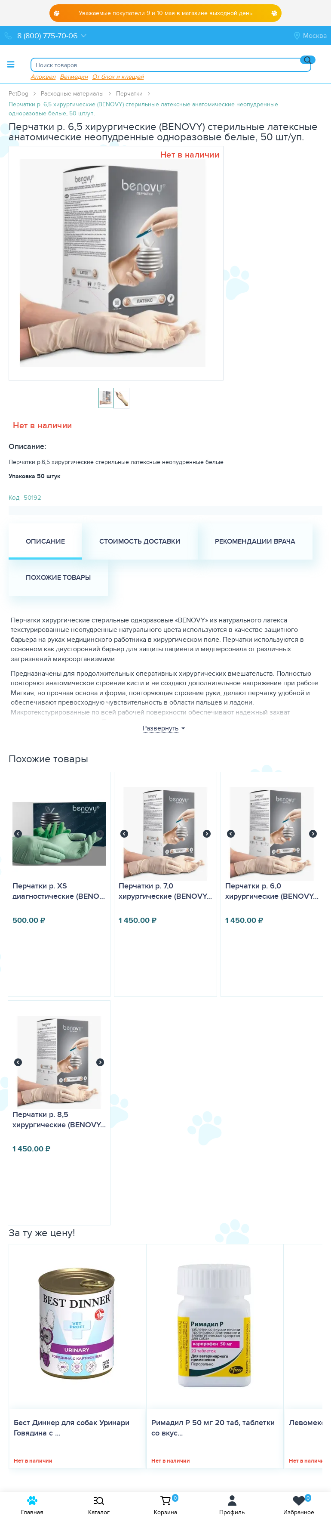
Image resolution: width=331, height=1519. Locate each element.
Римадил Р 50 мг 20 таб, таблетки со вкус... (213, 1427)
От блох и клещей (118, 76)
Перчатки (129, 93)
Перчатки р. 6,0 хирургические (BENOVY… (272, 891)
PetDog (18, 93)
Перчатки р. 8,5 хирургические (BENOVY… (59, 1119)
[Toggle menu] (10, 64)
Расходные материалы (72, 93)
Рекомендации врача (255, 541)
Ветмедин (74, 76)
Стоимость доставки (140, 541)
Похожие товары (58, 577)
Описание (45, 541)
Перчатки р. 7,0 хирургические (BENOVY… (165, 891)
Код (14, 497)
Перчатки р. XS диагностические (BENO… (58, 891)
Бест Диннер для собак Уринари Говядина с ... (71, 1427)
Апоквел (43, 76)
